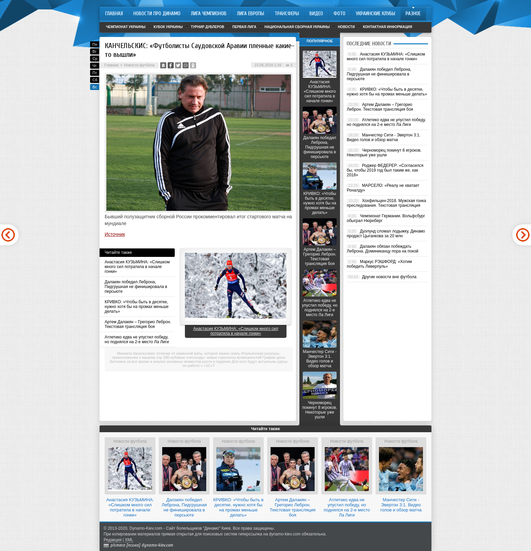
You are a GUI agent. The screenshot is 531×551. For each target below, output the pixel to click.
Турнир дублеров (208, 27)
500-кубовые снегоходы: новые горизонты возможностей (212, 357)
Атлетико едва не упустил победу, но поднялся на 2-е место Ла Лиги (137, 339)
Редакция (113, 539)
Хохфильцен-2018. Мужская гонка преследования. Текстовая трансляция (386, 203)
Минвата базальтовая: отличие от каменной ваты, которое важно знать (178, 353)
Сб (94, 80)
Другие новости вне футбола (389, 276)
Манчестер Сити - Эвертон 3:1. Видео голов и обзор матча (319, 358)
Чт (94, 66)
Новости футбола (139, 65)
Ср (94, 59)
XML (129, 539)
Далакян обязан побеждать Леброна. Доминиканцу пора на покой (382, 249)
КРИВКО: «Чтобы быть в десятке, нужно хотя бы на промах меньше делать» (137, 307)
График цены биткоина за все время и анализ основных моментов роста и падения (197, 359)
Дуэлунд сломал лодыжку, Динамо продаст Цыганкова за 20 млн (386, 233)
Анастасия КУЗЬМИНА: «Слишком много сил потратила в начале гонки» (137, 267)
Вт (94, 51)
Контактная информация (387, 27)
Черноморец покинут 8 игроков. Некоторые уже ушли (319, 409)
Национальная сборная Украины (297, 27)
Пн (94, 44)
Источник (115, 234)
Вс (94, 87)
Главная (111, 65)
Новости (346, 27)
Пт (94, 73)
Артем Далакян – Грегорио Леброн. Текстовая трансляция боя (138, 324)
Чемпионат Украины (126, 27)
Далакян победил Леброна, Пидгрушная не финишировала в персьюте (136, 287)
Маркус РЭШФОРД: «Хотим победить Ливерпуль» (379, 264)
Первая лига (244, 27)
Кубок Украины (168, 27)
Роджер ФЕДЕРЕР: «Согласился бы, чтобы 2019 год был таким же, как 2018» (385, 170)
